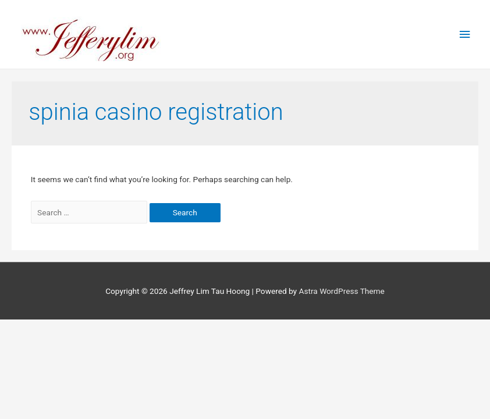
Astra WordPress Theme (341, 291)
